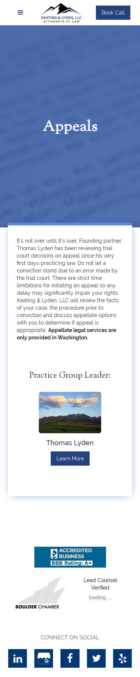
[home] (63, 12)
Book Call (113, 13)
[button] (20, 12)
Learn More (70, 459)
